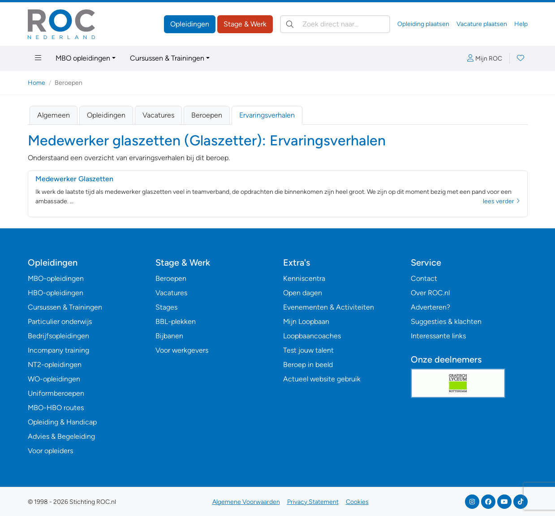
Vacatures (158, 115)
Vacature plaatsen (481, 24)
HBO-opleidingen (55, 293)
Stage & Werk (245, 24)
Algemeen (53, 115)
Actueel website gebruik (322, 379)
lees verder (501, 201)
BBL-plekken (175, 321)
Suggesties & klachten (446, 321)
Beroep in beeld (308, 364)
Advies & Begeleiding (61, 436)
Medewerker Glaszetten (74, 179)
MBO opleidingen (83, 58)
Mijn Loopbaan (306, 321)
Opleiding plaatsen (423, 24)
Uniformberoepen (56, 393)
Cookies (357, 502)
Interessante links (438, 336)
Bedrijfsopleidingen (58, 336)
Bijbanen (169, 336)
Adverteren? (430, 307)
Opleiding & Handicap (62, 422)
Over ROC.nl (430, 293)
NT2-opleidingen (55, 364)
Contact (424, 278)
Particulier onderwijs (60, 321)
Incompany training (58, 350)
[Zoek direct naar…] (335, 24)
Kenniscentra (304, 278)
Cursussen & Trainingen (167, 58)
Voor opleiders (50, 450)
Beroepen (206, 115)
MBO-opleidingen (56, 278)
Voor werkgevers (181, 350)
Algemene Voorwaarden (246, 502)
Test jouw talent (308, 350)
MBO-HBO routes (56, 407)
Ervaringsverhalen (267, 115)
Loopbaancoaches (312, 336)
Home (36, 83)
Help (521, 24)
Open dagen (302, 293)
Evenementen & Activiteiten (328, 307)
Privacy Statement (313, 502)
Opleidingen (189, 24)
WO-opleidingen (54, 379)
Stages (166, 307)
